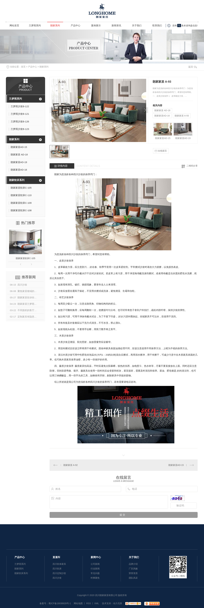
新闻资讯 (116, 25)
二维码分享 (192, 165)
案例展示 (96, 25)
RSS (88, 603)
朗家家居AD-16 (162, 115)
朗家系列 (55, 25)
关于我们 (137, 25)
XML (96, 603)
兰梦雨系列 (35, 25)
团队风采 (133, 578)
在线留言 (161, 150)
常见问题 (95, 573)
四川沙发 (78, 174)
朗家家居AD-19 (183, 138)
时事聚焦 (95, 578)
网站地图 (78, 603)
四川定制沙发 (59, 573)
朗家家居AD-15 (162, 138)
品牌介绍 (133, 564)
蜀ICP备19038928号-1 (59, 603)
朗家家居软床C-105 (25, 258)
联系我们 (157, 25)
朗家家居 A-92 (70, 465)
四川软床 (57, 568)
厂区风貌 (133, 568)
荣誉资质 (133, 573)
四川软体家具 (59, 564)
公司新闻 (95, 564)
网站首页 (14, 25)
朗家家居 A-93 (182, 115)
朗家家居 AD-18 (162, 110)
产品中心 (75, 25)
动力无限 (117, 603)
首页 (23, 66)
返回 (192, 66)
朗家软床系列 (16, 180)
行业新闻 (95, 568)
